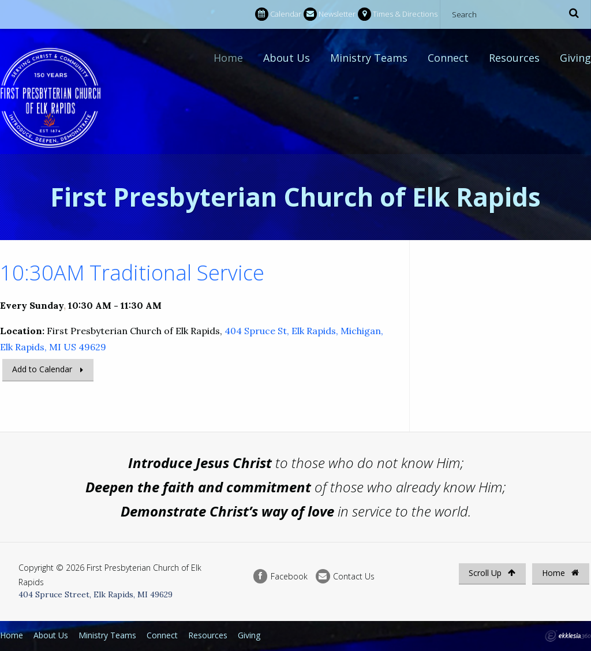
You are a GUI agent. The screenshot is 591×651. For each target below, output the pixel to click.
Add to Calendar (42, 369)
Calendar (278, 14)
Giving (575, 58)
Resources (514, 58)
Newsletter (330, 14)
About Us (286, 58)
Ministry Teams (368, 58)
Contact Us (345, 576)
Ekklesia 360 (568, 636)
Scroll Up (492, 572)
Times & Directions (397, 14)
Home (228, 58)
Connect (448, 58)
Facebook (280, 576)
